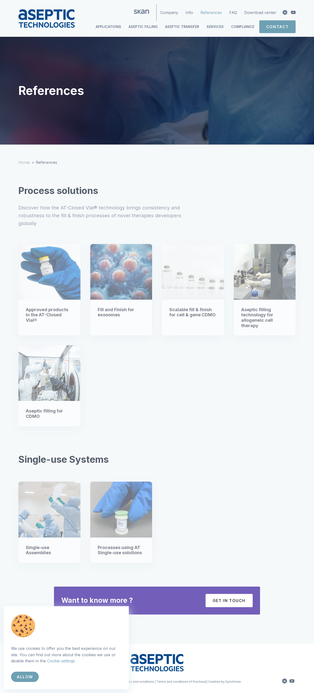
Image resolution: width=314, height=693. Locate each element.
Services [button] (215, 27)
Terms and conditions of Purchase (181, 681)
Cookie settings (61, 660)
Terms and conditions (138, 681)
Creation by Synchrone (224, 681)
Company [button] (169, 12)
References (211, 12)
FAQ (233, 12)
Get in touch (229, 600)
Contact (277, 26)
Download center (260, 12)
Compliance (242, 27)
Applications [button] (108, 27)
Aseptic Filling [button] (143, 27)
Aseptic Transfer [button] (182, 27)
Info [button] (189, 12)
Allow (25, 676)
